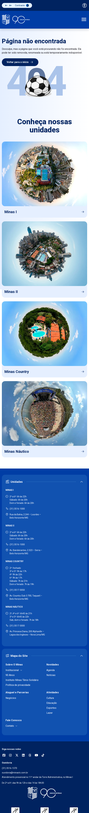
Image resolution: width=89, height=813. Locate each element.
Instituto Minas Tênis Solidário (22, 680)
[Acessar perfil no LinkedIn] (23, 755)
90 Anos (10, 675)
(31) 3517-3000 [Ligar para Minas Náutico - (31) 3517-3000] (17, 625)
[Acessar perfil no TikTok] (43, 755)
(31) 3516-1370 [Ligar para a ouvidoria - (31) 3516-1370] (9, 768)
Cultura (50, 698)
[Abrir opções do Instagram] (10, 755)
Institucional (12, 670)
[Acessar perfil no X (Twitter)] (17, 755)
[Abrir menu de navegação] (84, 19)
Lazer (49, 712)
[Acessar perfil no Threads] (30, 755)
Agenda (50, 670)
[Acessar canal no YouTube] (36, 755)
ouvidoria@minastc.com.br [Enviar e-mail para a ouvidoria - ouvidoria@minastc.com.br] (15, 772)
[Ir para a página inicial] (16, 20)
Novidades (52, 664)
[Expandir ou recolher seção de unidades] (44, 482)
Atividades (52, 692)
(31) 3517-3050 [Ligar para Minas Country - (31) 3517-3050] (17, 590)
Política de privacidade (18, 685)
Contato (10, 725)
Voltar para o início (20, 62)
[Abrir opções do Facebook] (4, 755)
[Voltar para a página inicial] (44, 793)
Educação (51, 702)
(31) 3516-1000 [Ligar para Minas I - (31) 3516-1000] (17, 509)
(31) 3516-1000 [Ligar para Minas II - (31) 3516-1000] (17, 544)
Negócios (11, 698)
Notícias (50, 675)
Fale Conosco (14, 720)
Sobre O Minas (14, 664)
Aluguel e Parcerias (17, 692)
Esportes (51, 707)
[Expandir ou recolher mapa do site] (44, 656)
